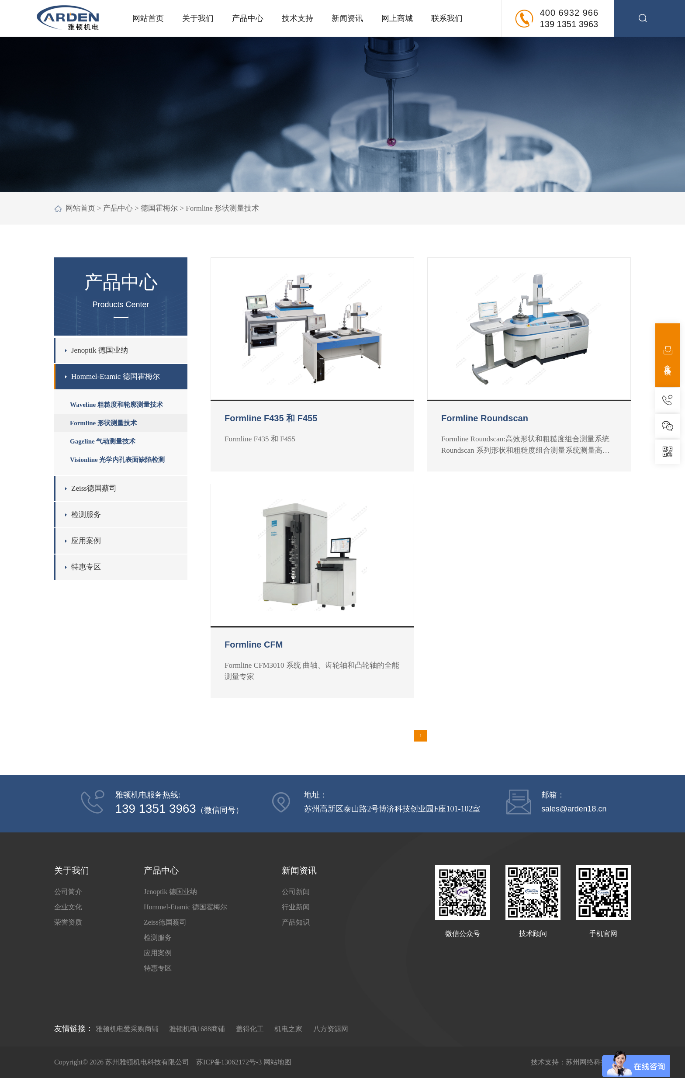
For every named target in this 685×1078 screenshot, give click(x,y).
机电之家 (288, 1029)
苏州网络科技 (587, 1062)
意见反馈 (667, 355)
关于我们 (198, 18)
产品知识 (296, 922)
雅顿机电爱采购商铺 (127, 1029)
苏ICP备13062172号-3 (229, 1062)
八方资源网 (330, 1029)
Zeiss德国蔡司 (94, 488)
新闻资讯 (347, 18)
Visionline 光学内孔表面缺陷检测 (117, 459)
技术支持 (297, 18)
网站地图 (277, 1062)
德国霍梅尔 (159, 208)
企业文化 (68, 907)
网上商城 (397, 18)
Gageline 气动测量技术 (102, 441)
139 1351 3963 (569, 24)
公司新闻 (296, 891)
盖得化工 (250, 1029)
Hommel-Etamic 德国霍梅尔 (115, 376)
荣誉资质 (68, 922)
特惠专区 (86, 567)
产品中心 (247, 18)
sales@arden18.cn (574, 808)
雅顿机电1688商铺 (197, 1029)
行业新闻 (296, 907)
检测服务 (86, 514)
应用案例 (86, 541)
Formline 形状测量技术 (222, 208)
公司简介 (68, 891)
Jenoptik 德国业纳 (99, 350)
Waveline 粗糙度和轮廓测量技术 (116, 404)
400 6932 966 (569, 12)
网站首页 (148, 18)
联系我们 (447, 18)
